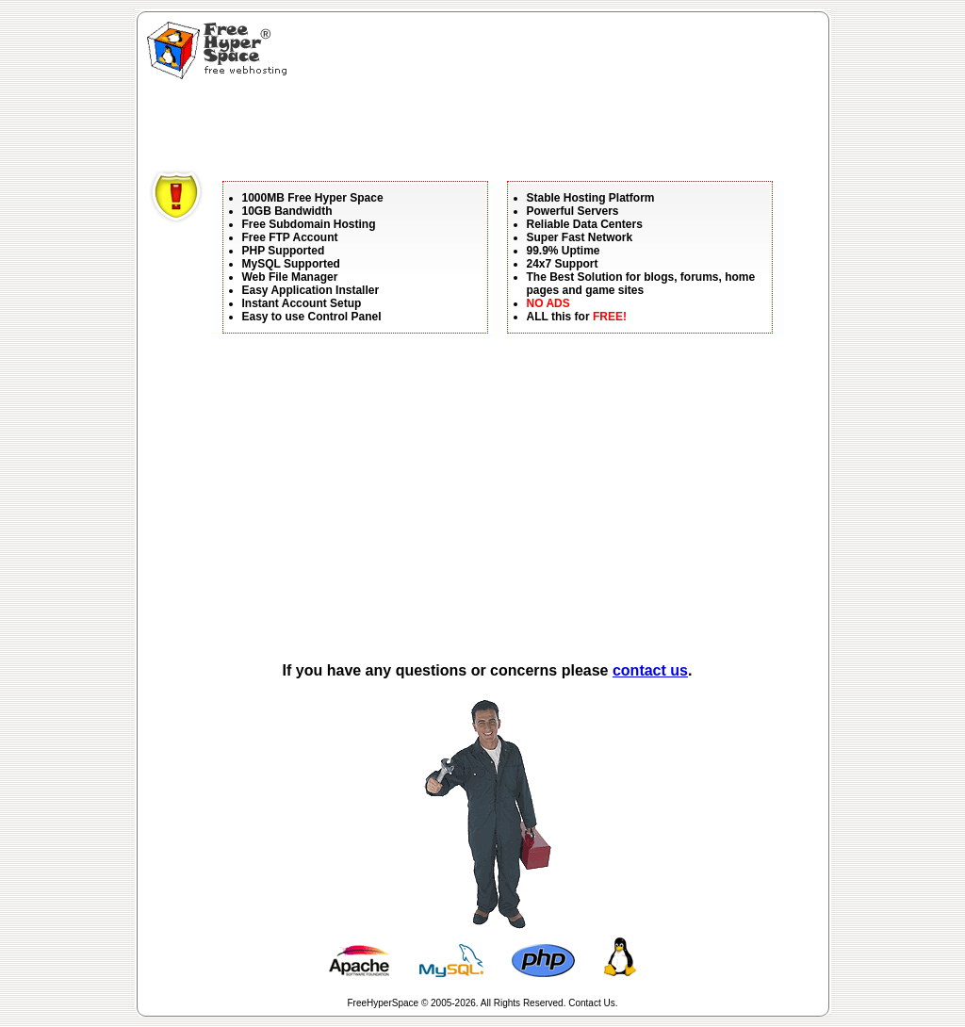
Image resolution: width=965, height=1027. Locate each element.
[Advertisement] (492, 127)
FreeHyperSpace (383, 1003)
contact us (650, 670)
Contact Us (591, 1003)
